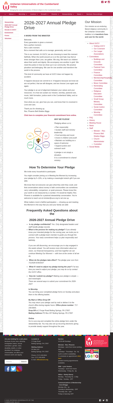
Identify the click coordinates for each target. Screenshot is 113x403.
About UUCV (94, 43)
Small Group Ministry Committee (99, 101)
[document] (56, 174)
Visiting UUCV (99, 46)
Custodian (98, 144)
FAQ (91, 118)
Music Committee (100, 83)
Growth (44, 14)
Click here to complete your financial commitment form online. (50, 115)
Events (55, 14)
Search (24, 362)
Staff (91, 128)
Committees (94, 57)
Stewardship (68, 14)
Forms (7, 35)
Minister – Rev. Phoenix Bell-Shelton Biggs (99, 133)
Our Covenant (99, 49)
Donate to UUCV (10, 30)
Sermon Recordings (94, 14)
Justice (34, 14)
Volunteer (8, 38)
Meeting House (95, 123)
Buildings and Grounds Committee (99, 62)
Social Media (94, 147)
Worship (23, 14)
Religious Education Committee (98, 93)
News (80, 14)
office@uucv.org (42, 359)
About (12, 14)
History (92, 120)
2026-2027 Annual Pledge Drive (11, 26)
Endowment (9, 32)
